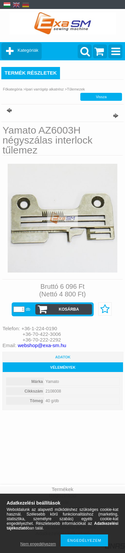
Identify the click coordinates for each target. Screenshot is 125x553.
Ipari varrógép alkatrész (44, 89)
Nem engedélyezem (38, 544)
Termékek (62, 489)
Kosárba (69, 309)
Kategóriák (28, 50)
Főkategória (12, 89)
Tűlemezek (76, 89)
